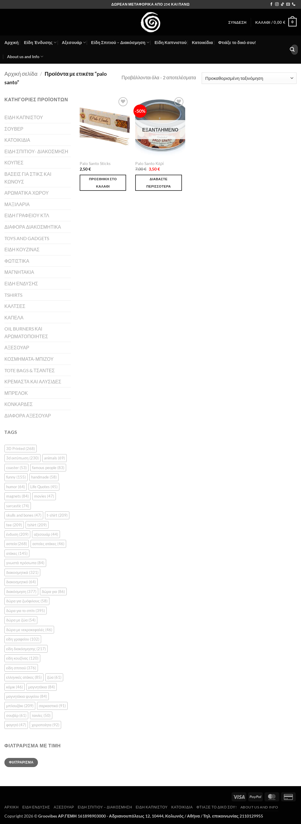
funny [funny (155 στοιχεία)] (16, 477)
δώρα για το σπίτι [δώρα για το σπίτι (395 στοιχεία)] (25, 610)
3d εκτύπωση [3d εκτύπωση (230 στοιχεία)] (22, 458)
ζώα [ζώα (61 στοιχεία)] (54, 677)
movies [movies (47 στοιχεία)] (44, 496)
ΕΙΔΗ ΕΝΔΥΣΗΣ (21, 283)
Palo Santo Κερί (149, 163)
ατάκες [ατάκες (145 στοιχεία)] (17, 553)
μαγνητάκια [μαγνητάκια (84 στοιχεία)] (41, 687)
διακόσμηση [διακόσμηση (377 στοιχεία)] (21, 591)
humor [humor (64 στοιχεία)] (15, 486)
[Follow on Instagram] (277, 4)
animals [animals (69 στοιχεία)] (54, 458)
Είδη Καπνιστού (171, 42)
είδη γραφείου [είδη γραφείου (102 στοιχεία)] (22, 639)
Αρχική (11, 42)
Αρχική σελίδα (21, 73)
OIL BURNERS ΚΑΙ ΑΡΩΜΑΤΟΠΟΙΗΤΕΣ (26, 332)
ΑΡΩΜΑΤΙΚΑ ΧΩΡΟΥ (26, 193)
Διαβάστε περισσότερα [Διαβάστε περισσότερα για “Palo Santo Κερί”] (158, 182)
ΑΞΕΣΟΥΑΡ (16, 347)
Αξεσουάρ (74, 42)
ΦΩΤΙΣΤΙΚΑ (16, 261)
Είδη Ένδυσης (40, 42)
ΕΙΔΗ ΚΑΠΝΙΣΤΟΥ (23, 117)
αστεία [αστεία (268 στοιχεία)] (16, 543)
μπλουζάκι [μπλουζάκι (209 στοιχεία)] (20, 705)
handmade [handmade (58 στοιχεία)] (44, 477)
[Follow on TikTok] (282, 4)
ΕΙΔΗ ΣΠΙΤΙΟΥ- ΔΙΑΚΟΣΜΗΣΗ (36, 151)
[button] (237, 22)
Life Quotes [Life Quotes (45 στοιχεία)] (44, 486)
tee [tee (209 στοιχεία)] (14, 525)
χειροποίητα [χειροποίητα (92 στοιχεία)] (45, 724)
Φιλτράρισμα (21, 762)
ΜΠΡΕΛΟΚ (16, 393)
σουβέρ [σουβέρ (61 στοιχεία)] (16, 715)
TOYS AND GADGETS (26, 238)
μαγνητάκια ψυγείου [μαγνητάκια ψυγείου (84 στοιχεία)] (26, 696)
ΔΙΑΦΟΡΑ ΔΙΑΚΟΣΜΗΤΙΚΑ (32, 227)
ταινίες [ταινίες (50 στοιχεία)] (41, 715)
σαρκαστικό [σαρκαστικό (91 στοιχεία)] (52, 705)
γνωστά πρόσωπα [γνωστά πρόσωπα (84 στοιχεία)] (25, 562)
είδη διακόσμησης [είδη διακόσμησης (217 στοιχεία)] (26, 648)
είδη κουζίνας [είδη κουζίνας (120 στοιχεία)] (22, 658)
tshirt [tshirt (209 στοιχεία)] (37, 525)
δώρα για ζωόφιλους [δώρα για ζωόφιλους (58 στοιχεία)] (27, 601)
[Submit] (292, 50)
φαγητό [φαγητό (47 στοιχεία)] (16, 724)
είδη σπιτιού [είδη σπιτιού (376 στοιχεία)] (21, 667)
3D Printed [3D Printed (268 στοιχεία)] (20, 448)
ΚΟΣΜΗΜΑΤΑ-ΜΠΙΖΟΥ (28, 359)
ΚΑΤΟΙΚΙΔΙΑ (17, 140)
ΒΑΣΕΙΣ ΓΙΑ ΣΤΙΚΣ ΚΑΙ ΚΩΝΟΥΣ (27, 177)
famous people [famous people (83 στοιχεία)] (48, 467)
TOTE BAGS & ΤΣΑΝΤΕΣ (29, 370)
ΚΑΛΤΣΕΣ (14, 306)
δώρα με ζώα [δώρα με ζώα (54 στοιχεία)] (21, 620)
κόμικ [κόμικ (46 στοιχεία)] (14, 687)
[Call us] (293, 4)
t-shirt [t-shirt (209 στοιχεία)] (57, 515)
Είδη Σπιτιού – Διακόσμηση (120, 42)
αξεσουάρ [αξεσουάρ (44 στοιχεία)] (46, 534)
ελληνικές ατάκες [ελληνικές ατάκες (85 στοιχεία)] (24, 677)
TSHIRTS (13, 295)
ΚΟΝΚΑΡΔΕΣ (18, 404)
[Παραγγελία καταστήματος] (249, 78)
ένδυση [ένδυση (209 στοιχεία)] (17, 534)
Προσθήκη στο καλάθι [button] (103, 182)
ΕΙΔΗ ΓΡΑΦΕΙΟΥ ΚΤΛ (26, 215)
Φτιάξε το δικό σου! (237, 42)
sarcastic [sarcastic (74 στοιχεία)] (17, 505)
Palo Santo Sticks (95, 163)
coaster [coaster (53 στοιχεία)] (16, 467)
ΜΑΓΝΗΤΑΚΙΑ (19, 272)
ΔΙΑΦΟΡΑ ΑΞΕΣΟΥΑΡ (27, 415)
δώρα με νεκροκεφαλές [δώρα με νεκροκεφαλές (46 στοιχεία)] (29, 629)
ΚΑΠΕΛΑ (14, 317)
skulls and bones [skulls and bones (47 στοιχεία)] (23, 515)
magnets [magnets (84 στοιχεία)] (17, 496)
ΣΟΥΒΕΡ (14, 129)
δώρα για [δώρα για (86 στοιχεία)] (53, 591)
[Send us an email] (288, 4)
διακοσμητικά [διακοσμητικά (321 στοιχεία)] (22, 572)
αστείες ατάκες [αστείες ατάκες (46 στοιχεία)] (48, 543)
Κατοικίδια (202, 42)
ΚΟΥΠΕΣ (14, 162)
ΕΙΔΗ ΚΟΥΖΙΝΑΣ (21, 249)
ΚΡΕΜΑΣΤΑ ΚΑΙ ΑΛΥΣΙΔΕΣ (32, 381)
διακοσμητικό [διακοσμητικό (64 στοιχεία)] (21, 581)
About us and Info (25, 56)
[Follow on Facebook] (271, 4)
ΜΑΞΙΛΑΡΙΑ (17, 204)
